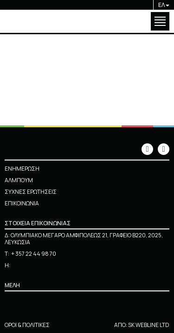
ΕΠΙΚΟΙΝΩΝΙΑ (22, 203)
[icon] (147, 149)
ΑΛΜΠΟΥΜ (19, 180)
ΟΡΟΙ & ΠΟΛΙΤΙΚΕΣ (27, 325)
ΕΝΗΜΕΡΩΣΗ (22, 169)
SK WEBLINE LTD (148, 325)
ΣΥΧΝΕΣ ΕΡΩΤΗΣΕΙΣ (31, 192)
